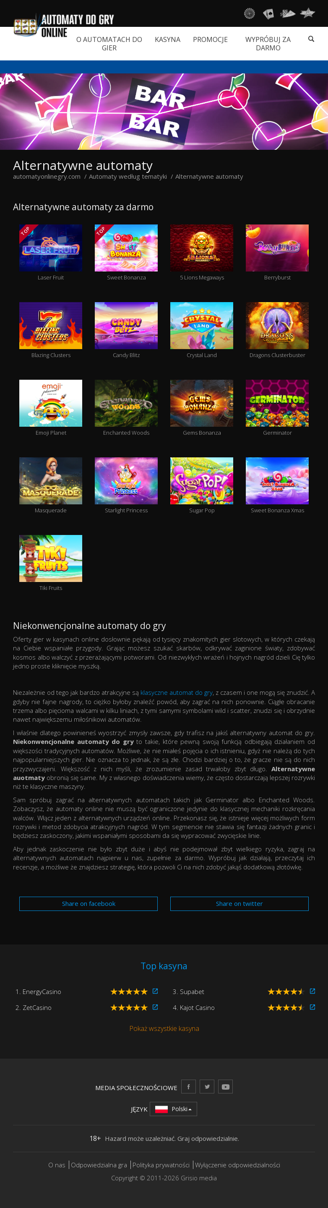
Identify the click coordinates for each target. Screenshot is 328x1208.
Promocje (210, 39)
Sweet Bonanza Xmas (277, 485)
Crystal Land (201, 330)
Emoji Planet (50, 408)
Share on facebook (88, 903)
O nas (56, 1165)
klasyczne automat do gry (177, 692)
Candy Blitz (126, 330)
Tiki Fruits (50, 563)
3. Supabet (188, 991)
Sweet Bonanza (126, 253)
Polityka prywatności (161, 1165)
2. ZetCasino (34, 1007)
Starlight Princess (126, 485)
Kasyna (167, 39)
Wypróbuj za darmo (268, 43)
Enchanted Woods (126, 408)
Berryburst (277, 253)
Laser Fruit (50, 253)
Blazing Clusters (50, 330)
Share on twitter (239, 903)
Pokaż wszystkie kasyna (164, 1028)
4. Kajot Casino (194, 1007)
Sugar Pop (201, 485)
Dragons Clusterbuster (277, 330)
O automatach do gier (109, 43)
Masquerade (50, 485)
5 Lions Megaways (201, 253)
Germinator (277, 408)
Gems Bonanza (201, 408)
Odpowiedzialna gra (99, 1165)
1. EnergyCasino (38, 991)
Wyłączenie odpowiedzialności (237, 1165)
